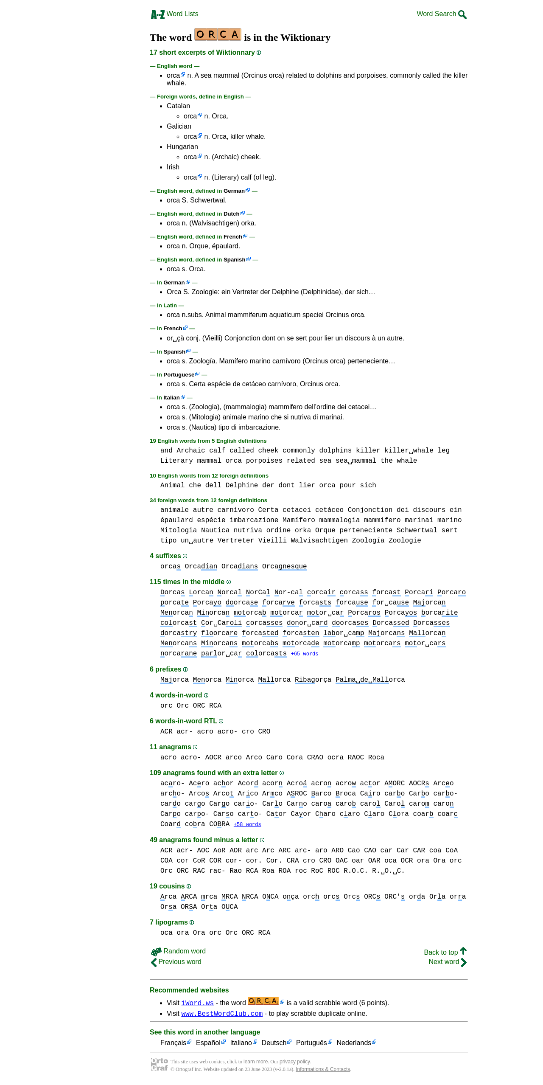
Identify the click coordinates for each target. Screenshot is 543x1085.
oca (390, 861)
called (242, 450)
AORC (394, 784)
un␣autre (197, 540)
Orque (325, 530)
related (301, 461)
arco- (172, 794)
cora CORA (207, 824)
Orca (201, 566)
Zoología (368, 540)
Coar (170, 824)
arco (321, 794)
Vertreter (236, 540)
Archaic (190, 450)
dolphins (335, 450)
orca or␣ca (372, 602)
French (233, 236)
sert (450, 530)
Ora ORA (178, 908)
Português (311, 1045)
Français (173, 1045)
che (195, 485)
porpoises (264, 461)
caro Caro (207, 804)
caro (170, 804)
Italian (171, 397)
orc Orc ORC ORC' (364, 897)
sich (368, 485)
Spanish (235, 259)
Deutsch (274, 1045)
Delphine (242, 485)
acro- (172, 784)
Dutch (232, 214)
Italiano (241, 1045)
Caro (274, 758)
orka (303, 530)
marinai (419, 520)
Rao (236, 872)
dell (213, 485)
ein (456, 510)
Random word (178, 952)
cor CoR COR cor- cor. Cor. (229, 861)
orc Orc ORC (182, 706)
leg (443, 450)
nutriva (248, 530)
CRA (293, 861)
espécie (211, 520)
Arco (444, 784)
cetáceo (329, 510)
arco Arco (244, 758)
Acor (248, 784)
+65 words (305, 654)
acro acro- (217, 732)
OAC (342, 861)
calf (217, 450)
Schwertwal (417, 530)
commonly (299, 450)
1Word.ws (197, 1003)
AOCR (213, 758)
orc (311, 897)
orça (313, 680)
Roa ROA (276, 872)
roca (346, 794)
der (268, 485)
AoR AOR (227, 851)
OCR (407, 861)
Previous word (176, 962)
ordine (278, 530)
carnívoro (235, 510)
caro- (246, 804)
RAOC (356, 758)
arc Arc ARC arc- (278, 851)
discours (429, 510)
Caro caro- (184, 814)
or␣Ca (221, 623)
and (166, 450)
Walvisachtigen (319, 540)
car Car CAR (403, 851)
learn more (256, 1064)
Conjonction (370, 510)
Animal (172, 485)
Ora (437, 897)
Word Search (442, 13)
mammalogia (339, 520)
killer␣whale (409, 450)
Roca (376, 758)
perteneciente (366, 530)
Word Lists (175, 13)
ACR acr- (176, 732)
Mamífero (299, 520)
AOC (203, 851)
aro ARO (329, 851)
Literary (176, 461)
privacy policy (295, 1064)
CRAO (315, 758)
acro (321, 784)
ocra (335, 758)
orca (173, 75)
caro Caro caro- (421, 794)
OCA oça (280, 897)
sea (325, 461)
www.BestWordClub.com (222, 1015)
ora (417, 897)
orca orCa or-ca (260, 592)
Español (208, 1045)
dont (287, 485)
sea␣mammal (356, 461)
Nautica (215, 530)
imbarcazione (254, 520)
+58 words (247, 825)
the (387, 461)
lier (307, 485)
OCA (229, 908)
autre (203, 510)
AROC (297, 794)
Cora (295, 758)
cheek (268, 450)
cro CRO (256, 732)
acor (223, 784)
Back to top (445, 953)
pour (348, 485)
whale (407, 461)
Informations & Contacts (323, 1071)
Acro (199, 784)
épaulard (176, 520)
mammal (209, 461)
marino (449, 520)
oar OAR (366, 861)
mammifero (382, 520)
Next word (448, 962)
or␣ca (307, 623)
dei (403, 510)
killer (368, 450)
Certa (268, 510)
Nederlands (353, 1045)
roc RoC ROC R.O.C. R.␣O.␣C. (350, 872)
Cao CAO (362, 851)
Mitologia (178, 530)
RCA (215, 706)
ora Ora (431, 861)
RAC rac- (209, 872)
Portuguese (178, 374)
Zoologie (405, 540)
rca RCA (178, 897)
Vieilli (272, 540)
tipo (168, 540)
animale (174, 510)
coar (423, 814)
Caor (276, 814)
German (234, 191)
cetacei (297, 510)
